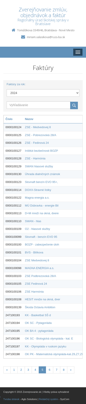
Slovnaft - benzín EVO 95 (41, 236)
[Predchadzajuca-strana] (7, 370)
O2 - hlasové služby (37, 229)
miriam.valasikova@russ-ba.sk (46, 37)
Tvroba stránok (11, 399)
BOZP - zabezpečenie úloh (42, 244)
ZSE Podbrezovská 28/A (40, 276)
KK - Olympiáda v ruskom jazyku (45, 346)
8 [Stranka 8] (63, 369)
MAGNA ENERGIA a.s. (39, 268)
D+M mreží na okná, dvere (42, 213)
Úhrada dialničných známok (42, 174)
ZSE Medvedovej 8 (37, 260)
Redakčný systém (48, 399)
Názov (29, 119)
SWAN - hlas (33, 221)
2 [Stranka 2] (21, 369)
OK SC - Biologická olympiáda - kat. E (49, 338)
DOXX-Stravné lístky (38, 190)
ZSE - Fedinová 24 (37, 142)
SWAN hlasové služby (39, 166)
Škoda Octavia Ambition (40, 307)
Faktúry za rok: (16, 84)
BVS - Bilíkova (34, 252)
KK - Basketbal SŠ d (38, 315)
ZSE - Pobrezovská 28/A (40, 135)
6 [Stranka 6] (49, 369)
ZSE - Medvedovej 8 (38, 127)
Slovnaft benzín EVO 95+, (41, 182)
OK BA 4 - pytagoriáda (39, 330)
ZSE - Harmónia (35, 158)
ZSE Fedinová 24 (36, 283)
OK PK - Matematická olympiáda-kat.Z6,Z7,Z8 (54, 354)
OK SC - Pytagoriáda (38, 323)
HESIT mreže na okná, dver (42, 299)
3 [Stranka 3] (28, 369)
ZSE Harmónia (34, 291)
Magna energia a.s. (37, 197)
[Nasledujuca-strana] (70, 370)
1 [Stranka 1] (14, 369)
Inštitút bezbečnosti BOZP (41, 150)
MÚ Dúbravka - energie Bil (41, 205)
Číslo (9, 119)
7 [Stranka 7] (56, 369)
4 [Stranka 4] (35, 369)
